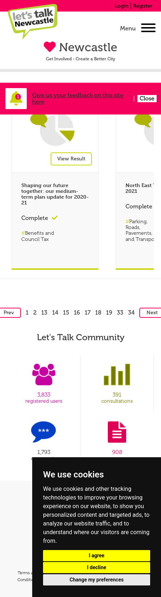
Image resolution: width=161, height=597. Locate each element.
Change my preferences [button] (96, 580)
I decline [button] (96, 567)
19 (109, 312)
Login (121, 6)
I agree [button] (96, 555)
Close (147, 98)
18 (98, 312)
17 (87, 312)
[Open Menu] (148, 28)
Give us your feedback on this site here (77, 98)
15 (66, 312)
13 (44, 312)
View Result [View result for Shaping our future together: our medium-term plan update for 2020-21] (71, 160)
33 (120, 312)
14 (55, 312)
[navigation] (136, 28)
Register (142, 6)
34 (131, 312)
